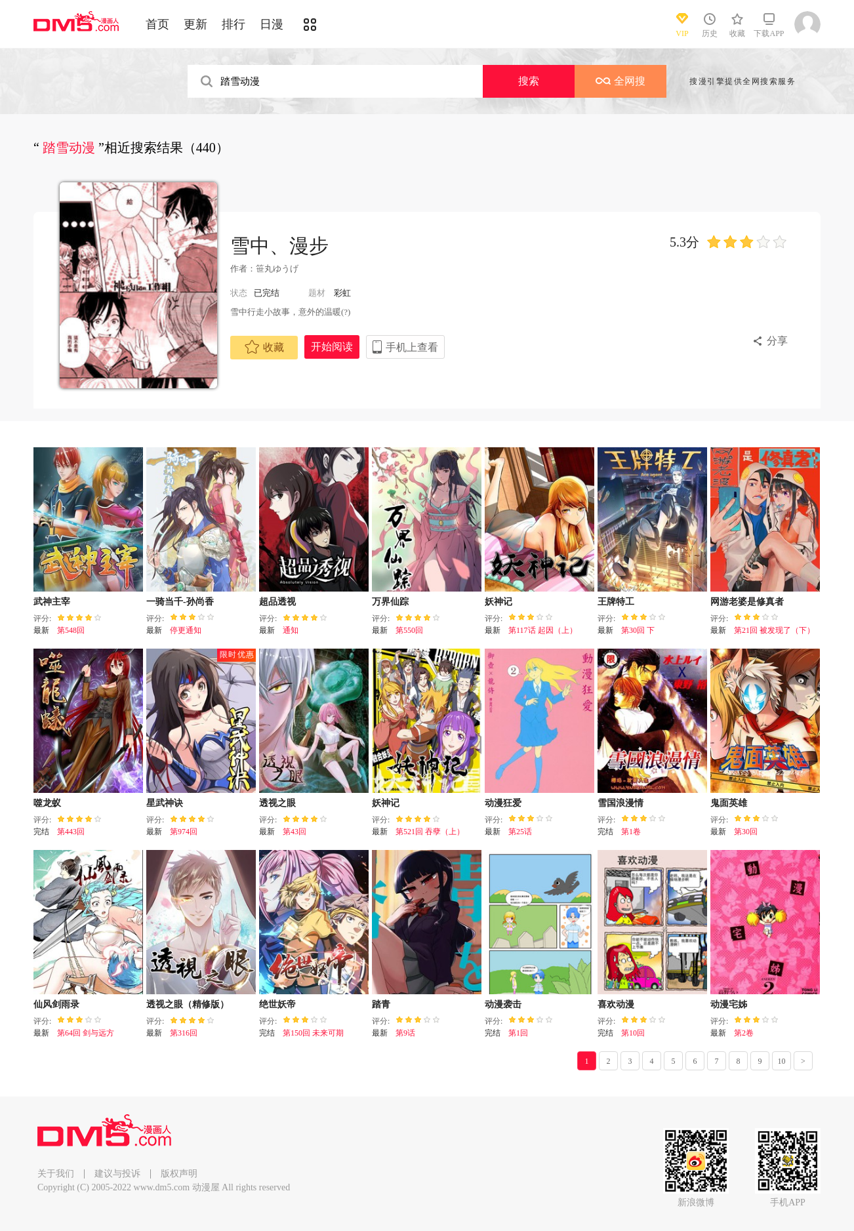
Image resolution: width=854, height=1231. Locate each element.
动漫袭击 (503, 1004)
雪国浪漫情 (620, 803)
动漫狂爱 (503, 803)
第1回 (518, 1033)
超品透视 (277, 602)
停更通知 (185, 630)
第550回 (409, 630)
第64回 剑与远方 (85, 1033)
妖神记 (498, 602)
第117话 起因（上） (542, 630)
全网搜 (620, 81)
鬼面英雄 (728, 803)
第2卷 (744, 1033)
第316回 (183, 1033)
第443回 (71, 831)
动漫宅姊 (728, 1004)
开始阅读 (332, 346)
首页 (157, 24)
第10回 (633, 1033)
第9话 (405, 1033)
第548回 (71, 630)
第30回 (746, 831)
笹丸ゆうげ (277, 268)
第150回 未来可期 (313, 1033)
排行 (233, 24)
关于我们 (55, 1174)
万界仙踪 (390, 602)
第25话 (520, 831)
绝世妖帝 (277, 1004)
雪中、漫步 (279, 245)
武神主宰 (51, 602)
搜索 (528, 81)
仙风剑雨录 (56, 1004)
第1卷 (631, 831)
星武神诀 (164, 803)
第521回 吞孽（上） (430, 831)
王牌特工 (616, 602)
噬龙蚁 (47, 803)
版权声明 (179, 1174)
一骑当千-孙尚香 (180, 602)
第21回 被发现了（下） (774, 630)
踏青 (381, 1004)
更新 (195, 24)
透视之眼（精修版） (187, 1004)
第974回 (183, 831)
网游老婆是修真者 (747, 602)
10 (782, 1061)
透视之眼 (277, 803)
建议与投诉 (117, 1174)
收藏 (264, 347)
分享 (777, 340)
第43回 (294, 831)
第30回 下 (638, 630)
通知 (290, 630)
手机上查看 (412, 347)
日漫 (271, 24)
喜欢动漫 (616, 1004)
